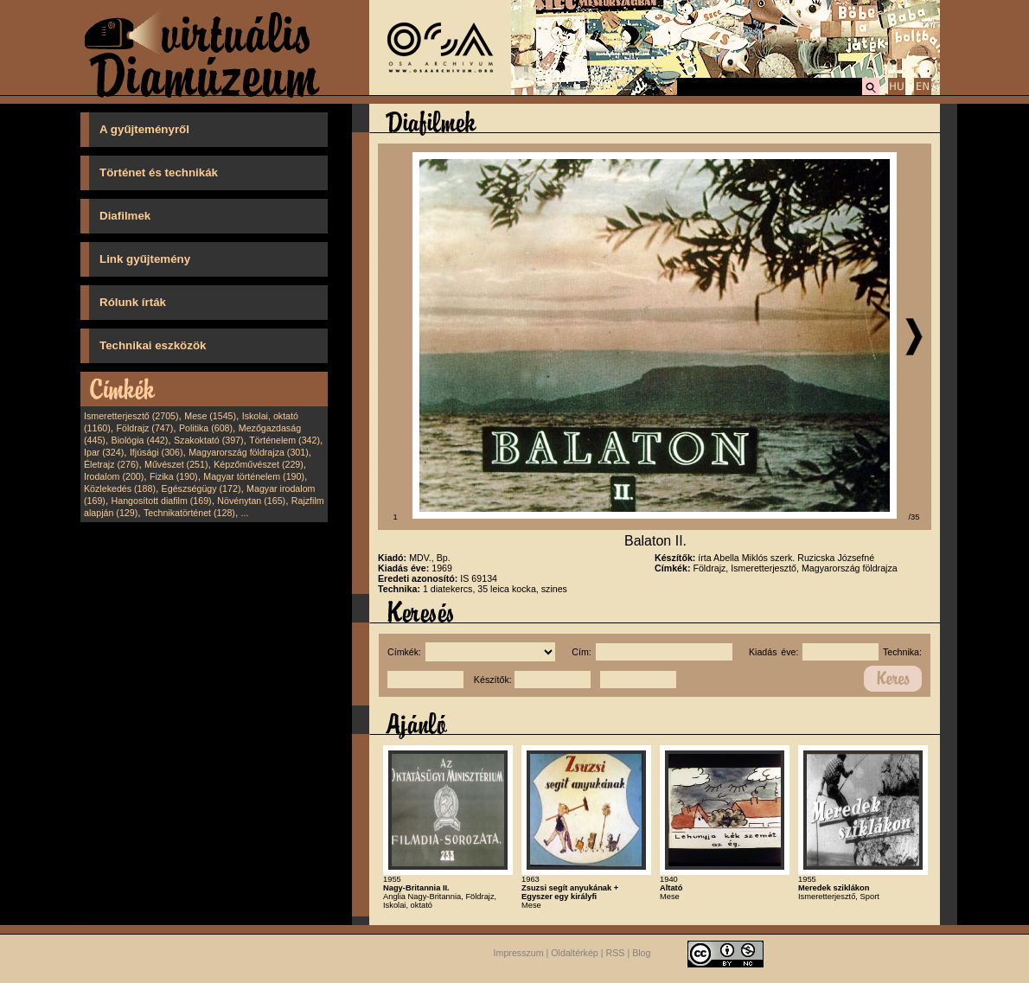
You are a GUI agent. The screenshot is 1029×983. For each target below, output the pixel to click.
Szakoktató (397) (209, 440)
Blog (641, 953)
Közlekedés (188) (120, 488)
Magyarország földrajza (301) (249, 452)
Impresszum (519, 953)
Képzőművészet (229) (259, 464)
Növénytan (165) (251, 500)
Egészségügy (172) (201, 488)
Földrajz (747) (144, 428)
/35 (914, 517)
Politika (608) (206, 428)
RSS (615, 953)
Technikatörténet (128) (189, 512)
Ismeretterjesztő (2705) (131, 416)
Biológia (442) (140, 440)
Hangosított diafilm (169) (162, 500)
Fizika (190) (174, 476)
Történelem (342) (284, 440)
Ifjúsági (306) (156, 452)
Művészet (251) (176, 464)
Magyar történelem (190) (253, 476)
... (245, 512)
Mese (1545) (210, 416)
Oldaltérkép (574, 953)
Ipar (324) (104, 452)
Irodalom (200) (114, 476)
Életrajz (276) (111, 464)
